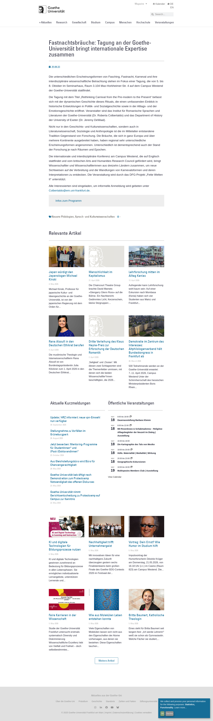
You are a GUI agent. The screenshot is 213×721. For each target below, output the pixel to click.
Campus (109, 22)
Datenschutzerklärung (123, 712)
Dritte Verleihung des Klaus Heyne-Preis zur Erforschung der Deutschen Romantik (106, 347)
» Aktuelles (45, 22)
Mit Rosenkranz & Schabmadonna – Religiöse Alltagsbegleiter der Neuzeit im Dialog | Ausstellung (139, 432)
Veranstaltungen (164, 22)
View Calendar (114, 477)
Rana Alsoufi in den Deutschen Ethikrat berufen (66, 343)
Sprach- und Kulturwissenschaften (95, 216)
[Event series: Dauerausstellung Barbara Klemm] (130, 417)
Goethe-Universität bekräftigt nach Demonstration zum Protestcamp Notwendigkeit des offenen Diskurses (72, 478)
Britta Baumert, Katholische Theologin (146, 617)
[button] (106, 660)
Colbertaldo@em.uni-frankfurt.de (69, 190)
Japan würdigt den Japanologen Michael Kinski (63, 275)
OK (162, 713)
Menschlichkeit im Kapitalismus (100, 274)
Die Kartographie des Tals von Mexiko (136, 444)
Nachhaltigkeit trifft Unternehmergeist (101, 544)
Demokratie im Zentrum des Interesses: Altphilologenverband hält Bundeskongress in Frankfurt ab (146, 348)
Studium (95, 22)
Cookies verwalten (143, 712)
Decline (169, 713)
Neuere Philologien (63, 216)
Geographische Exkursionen (131, 462)
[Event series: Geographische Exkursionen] (131, 458)
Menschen (125, 22)
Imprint (107, 712)
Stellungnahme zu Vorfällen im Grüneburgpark (67, 432)
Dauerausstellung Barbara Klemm (134, 420)
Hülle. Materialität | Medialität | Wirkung (136, 453)
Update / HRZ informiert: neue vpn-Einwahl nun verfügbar (75, 419)
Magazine (141, 3)
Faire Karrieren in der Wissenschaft (62, 617)
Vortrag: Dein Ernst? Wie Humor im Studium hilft (144, 544)
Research (61, 22)
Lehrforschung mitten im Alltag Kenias (144, 274)
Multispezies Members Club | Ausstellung (137, 471)
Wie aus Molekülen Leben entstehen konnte (105, 617)
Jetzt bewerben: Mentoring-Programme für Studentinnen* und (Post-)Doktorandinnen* (73, 447)
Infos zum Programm (68, 200)
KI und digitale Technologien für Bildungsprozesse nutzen (65, 545)
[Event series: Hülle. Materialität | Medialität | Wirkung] (131, 450)
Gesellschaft (79, 22)
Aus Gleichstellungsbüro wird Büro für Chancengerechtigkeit (72, 463)
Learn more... (180, 707)
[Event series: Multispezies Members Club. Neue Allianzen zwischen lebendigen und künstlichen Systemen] (131, 467)
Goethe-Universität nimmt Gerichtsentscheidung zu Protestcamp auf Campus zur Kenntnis (75, 495)
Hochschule (143, 22)
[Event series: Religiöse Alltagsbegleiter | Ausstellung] (130, 425)
